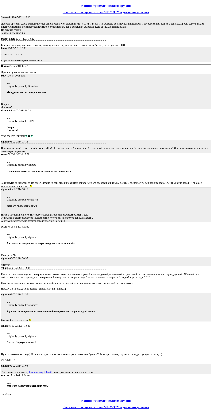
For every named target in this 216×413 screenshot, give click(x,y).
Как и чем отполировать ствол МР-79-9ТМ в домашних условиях (106, 12)
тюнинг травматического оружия (106, 5)
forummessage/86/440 (40, 372)
